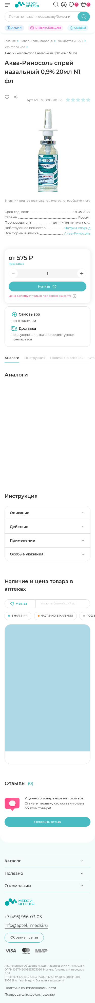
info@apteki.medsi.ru (26, 925)
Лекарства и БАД (71, 41)
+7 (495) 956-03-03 (23, 916)
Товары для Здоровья (37, 41)
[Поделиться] (16, 97)
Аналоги (12, 358)
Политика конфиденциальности (30, 988)
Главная (10, 41)
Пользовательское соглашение (30, 994)
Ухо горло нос (15, 47)
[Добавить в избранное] (7, 97)
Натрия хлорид (77, 228)
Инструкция (34, 358)
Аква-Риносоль (77, 233)
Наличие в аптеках (66, 358)
